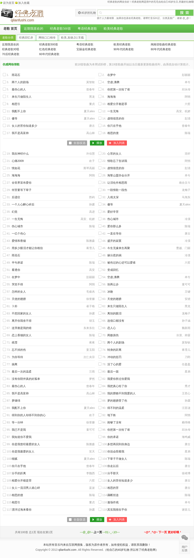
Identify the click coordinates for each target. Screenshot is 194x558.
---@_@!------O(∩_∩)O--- (100, 532)
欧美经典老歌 (113, 28)
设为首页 (8, 2)
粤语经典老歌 (87, 28)
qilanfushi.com (67, 549)
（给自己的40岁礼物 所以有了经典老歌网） (131, 549)
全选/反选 (80, 142)
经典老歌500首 (60, 28)
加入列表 (119, 142)
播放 (99, 142)
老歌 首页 (10, 28)
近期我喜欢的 (33, 28)
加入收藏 (24, 2)
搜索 (184, 13)
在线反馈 (184, 548)
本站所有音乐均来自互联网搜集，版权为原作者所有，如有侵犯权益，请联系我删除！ (97, 544)
